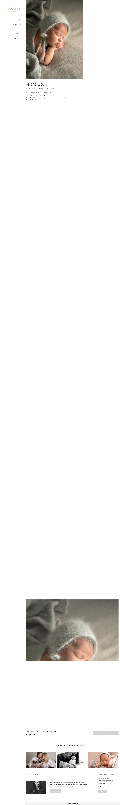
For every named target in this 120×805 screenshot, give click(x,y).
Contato (102, 791)
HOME (19, 19)
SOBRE (19, 33)
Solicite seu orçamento (105, 733)
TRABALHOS (17, 24)
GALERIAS (18, 29)
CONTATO (18, 38)
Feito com (72, 803)
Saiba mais (55, 790)
